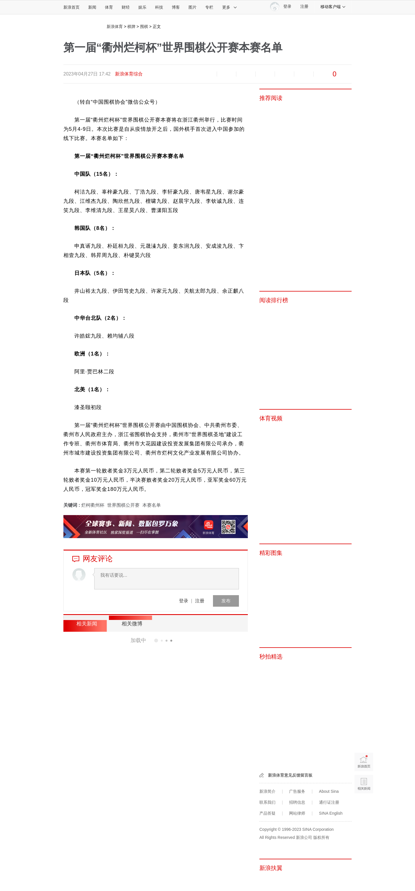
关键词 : (72, 505)
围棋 (144, 26)
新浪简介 (267, 791)
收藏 (245, 74)
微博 (265, 74)
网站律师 (297, 813)
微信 (284, 74)
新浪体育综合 (129, 73)
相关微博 (128, 624)
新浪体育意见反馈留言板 (290, 775)
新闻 (92, 7)
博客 (176, 7)
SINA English (331, 813)
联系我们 (267, 802)
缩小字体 (207, 74)
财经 (126, 7)
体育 (109, 7)
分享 (303, 74)
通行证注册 (329, 802)
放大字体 (226, 74)
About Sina (329, 791)
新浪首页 (71, 7)
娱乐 (142, 7)
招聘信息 (297, 802)
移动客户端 (333, 6)
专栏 (209, 7)
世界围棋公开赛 (123, 505)
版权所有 (321, 837)
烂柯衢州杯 (92, 505)
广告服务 (297, 791)
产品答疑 (267, 813)
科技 (159, 7)
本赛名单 (151, 505)
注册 (304, 6)
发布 (226, 600)
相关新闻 (85, 624)
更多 (229, 7)
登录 (183, 600)
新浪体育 (115, 26)
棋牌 (131, 26)
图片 (192, 7)
